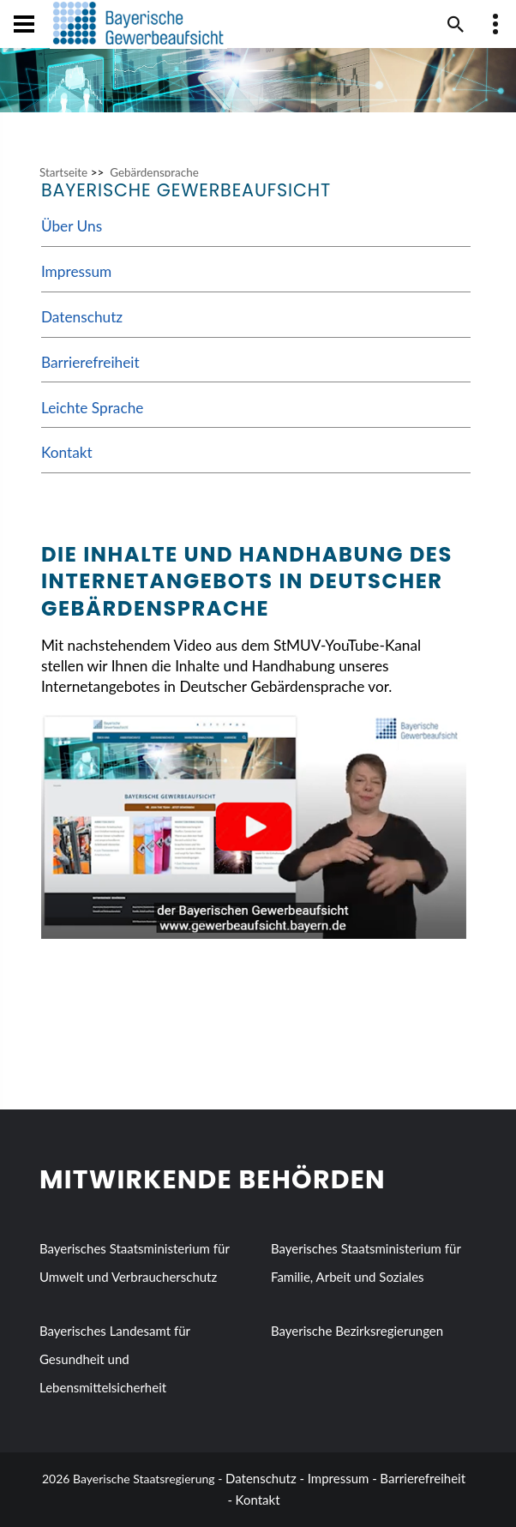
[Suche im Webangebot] (456, 24)
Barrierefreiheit (90, 362)
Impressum (76, 271)
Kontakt (67, 452)
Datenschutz (82, 317)
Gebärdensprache (154, 172)
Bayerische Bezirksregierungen (357, 1330)
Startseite (63, 172)
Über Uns (71, 226)
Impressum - (342, 1478)
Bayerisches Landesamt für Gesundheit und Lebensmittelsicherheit (114, 1359)
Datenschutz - (264, 1478)
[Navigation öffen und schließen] (24, 24)
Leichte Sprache (92, 408)
